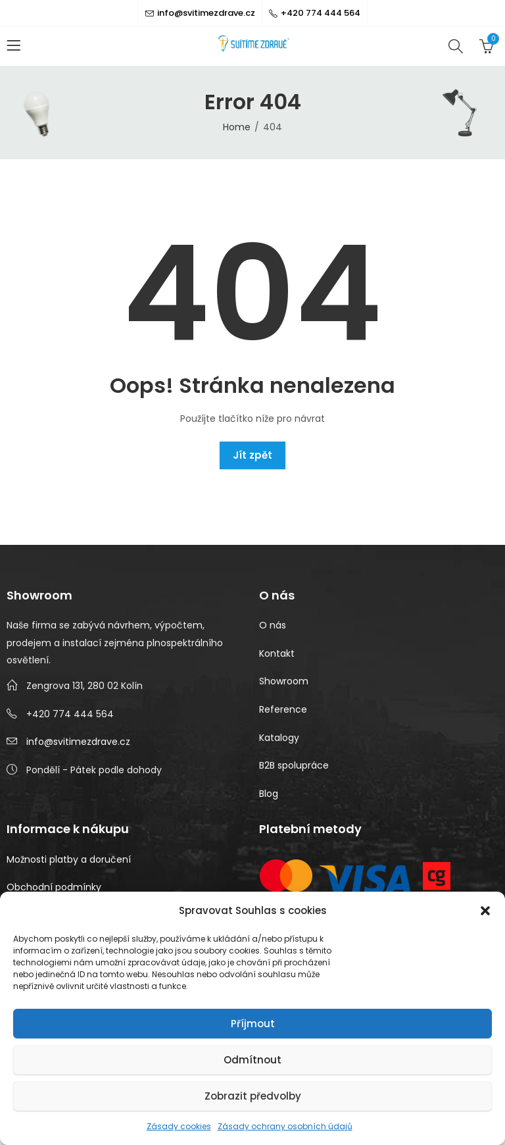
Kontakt (277, 653)
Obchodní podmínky (54, 887)
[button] (485, 910)
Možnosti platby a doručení (69, 859)
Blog (268, 793)
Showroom (283, 681)
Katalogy (279, 737)
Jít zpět (252, 455)
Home (237, 127)
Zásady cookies (179, 1126)
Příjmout (253, 1023)
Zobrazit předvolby (252, 1096)
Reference (283, 709)
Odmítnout (252, 1060)
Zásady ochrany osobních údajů (285, 1126)
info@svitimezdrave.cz (78, 741)
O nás (272, 625)
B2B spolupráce (294, 765)
